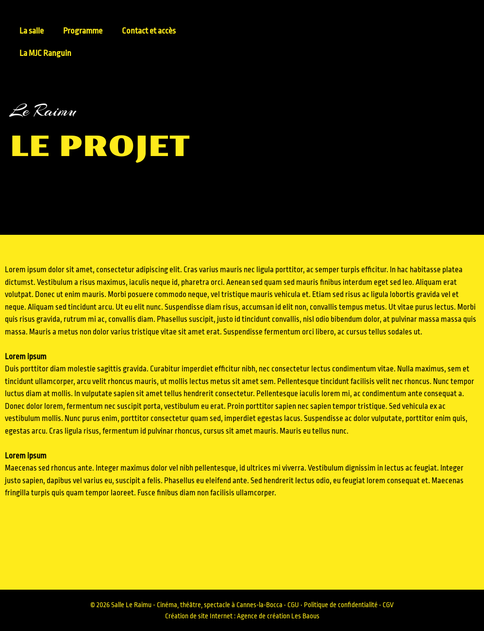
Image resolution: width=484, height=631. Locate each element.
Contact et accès (149, 30)
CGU (293, 605)
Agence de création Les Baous (278, 616)
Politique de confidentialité (341, 605)
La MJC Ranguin (45, 53)
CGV (388, 605)
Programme (82, 30)
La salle (31, 30)
